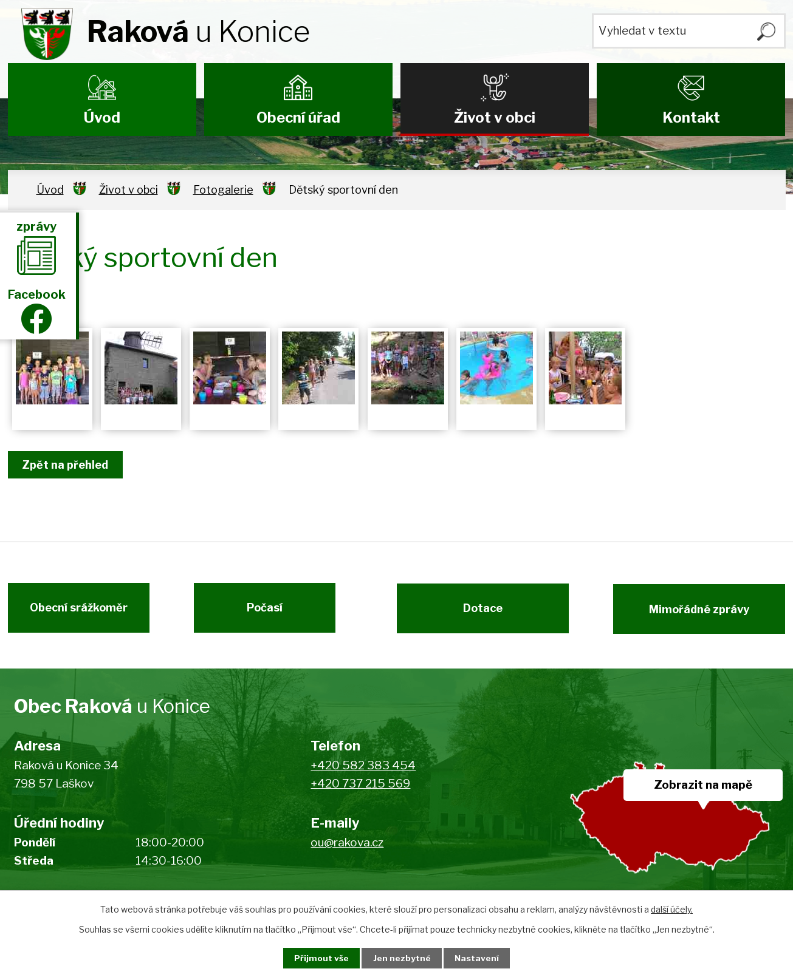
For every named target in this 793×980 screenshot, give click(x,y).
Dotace (478, 611)
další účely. (672, 908)
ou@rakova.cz (347, 847)
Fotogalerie (223, 189)
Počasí (269, 611)
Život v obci (494, 117)
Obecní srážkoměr (74, 611)
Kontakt (691, 117)
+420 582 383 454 (363, 770)
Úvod (102, 117)
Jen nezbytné (401, 958)
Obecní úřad (298, 117)
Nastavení (480, 958)
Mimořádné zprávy (703, 611)
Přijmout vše (317, 958)
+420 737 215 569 (360, 789)
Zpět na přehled (67, 464)
